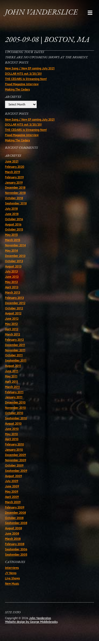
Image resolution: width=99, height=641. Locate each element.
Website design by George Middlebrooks (31, 622)
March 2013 (12, 292)
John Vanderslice (41, 12)
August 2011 (13, 366)
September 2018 (16, 203)
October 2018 (14, 198)
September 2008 (16, 523)
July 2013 (11, 271)
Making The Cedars (17, 89)
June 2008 (12, 533)
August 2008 (13, 528)
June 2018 (11, 214)
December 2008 (15, 512)
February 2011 (14, 392)
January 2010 (14, 449)
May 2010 (11, 434)
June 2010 (12, 429)
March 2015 (12, 240)
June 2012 (11, 318)
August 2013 (13, 266)
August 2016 (13, 224)
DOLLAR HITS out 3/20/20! (23, 73)
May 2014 (11, 250)
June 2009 (12, 486)
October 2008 (14, 518)
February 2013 (14, 298)
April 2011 (11, 381)
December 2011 (15, 345)
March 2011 (12, 387)
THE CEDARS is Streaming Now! (26, 79)
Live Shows (12, 578)
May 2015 (11, 235)
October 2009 (14, 465)
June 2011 (11, 371)
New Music (12, 583)
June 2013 (11, 276)
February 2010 (14, 444)
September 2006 (16, 549)
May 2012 (11, 324)
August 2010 (13, 423)
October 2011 (14, 355)
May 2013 (11, 282)
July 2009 (11, 481)
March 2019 (12, 172)
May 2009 (11, 491)
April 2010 (11, 439)
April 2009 (12, 497)
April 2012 (11, 329)
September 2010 (16, 418)
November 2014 (15, 245)
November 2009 (15, 460)
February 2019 (14, 177)
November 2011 (15, 350)
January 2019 (14, 182)
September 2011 (15, 360)
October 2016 (14, 219)
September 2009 (16, 471)
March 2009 (13, 502)
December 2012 (15, 303)
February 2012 (14, 339)
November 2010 (15, 407)
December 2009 (15, 455)
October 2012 (14, 308)
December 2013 (15, 256)
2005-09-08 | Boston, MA (47, 40)
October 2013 (14, 261)
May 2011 (11, 376)
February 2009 (14, 507)
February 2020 (14, 166)
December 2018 (15, 187)
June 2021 (11, 161)
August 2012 (13, 313)
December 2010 (15, 402)
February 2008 (14, 544)
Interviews (12, 568)
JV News (10, 573)
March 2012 (12, 334)
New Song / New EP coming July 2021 (30, 68)
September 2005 (16, 554)
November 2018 (15, 193)
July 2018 (11, 208)
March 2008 (13, 539)
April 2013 (11, 287)
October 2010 (14, 413)
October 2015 (14, 229)
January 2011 (13, 397)
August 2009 (13, 476)
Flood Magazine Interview (22, 84)
